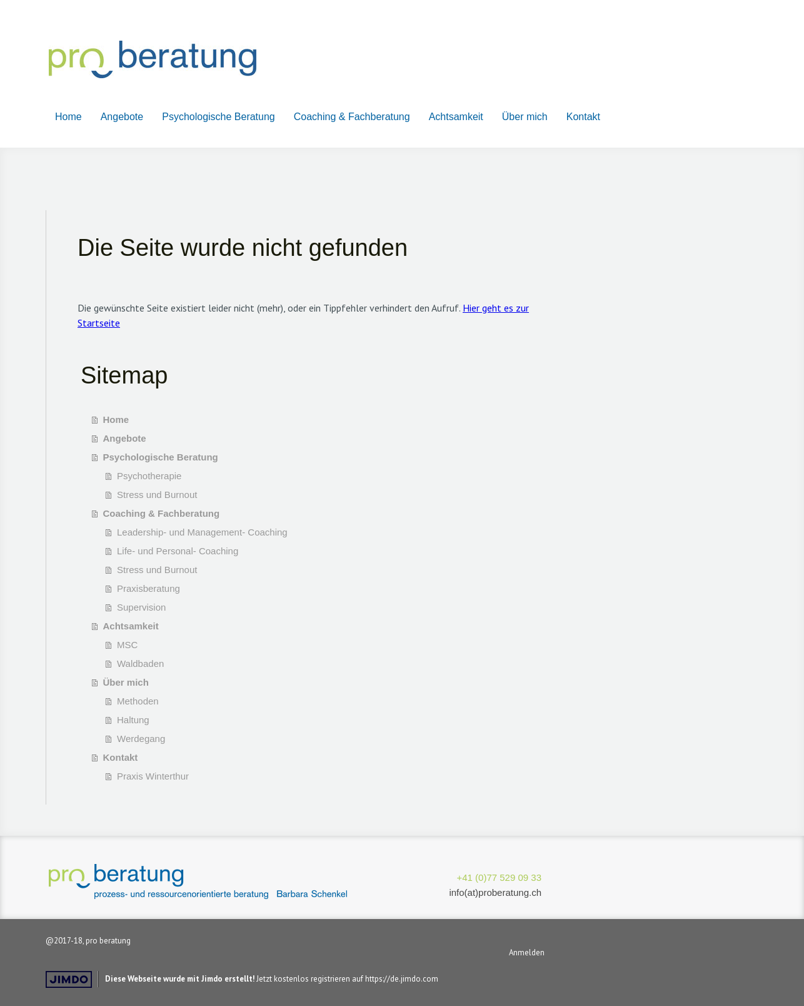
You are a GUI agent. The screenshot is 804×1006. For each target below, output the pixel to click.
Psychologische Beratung (218, 116)
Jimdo (69, 979)
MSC (127, 644)
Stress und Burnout (157, 494)
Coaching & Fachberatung (352, 116)
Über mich (525, 116)
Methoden (138, 701)
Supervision (141, 607)
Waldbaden (140, 663)
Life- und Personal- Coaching (177, 551)
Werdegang (141, 738)
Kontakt (583, 116)
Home (68, 116)
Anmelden (527, 952)
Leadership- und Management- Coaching (202, 532)
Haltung (133, 719)
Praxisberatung (148, 588)
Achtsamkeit (456, 116)
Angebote (122, 116)
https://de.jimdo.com (401, 978)
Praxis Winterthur (153, 776)
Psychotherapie (149, 475)
